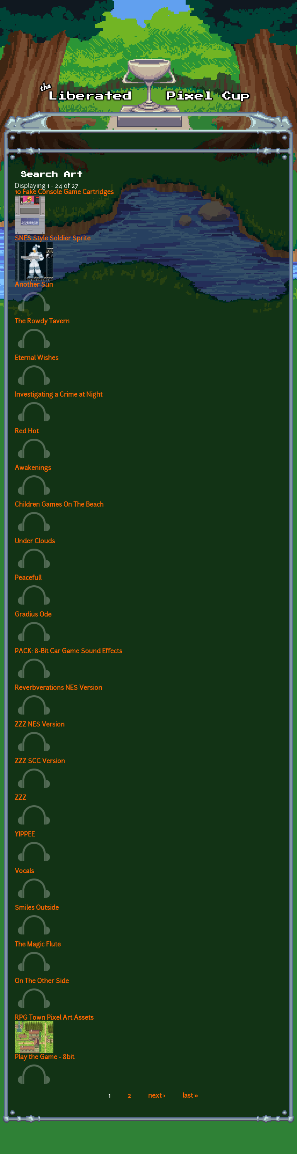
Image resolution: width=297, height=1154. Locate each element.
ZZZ (20, 798)
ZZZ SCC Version (40, 762)
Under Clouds (35, 542)
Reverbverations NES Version (58, 688)
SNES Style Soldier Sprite (52, 239)
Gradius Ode (33, 615)
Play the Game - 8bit (44, 1057)
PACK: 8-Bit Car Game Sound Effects (68, 652)
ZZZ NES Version (40, 725)
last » (190, 1096)
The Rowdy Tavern (42, 322)
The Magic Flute (38, 945)
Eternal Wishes (36, 358)
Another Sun (34, 285)
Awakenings (33, 468)
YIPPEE (25, 835)
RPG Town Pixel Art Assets (54, 1018)
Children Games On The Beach (59, 505)
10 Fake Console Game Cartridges (64, 192)
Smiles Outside (37, 908)
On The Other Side (42, 981)
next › (157, 1096)
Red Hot (27, 432)
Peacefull (28, 578)
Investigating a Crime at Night (58, 395)
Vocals (24, 871)
